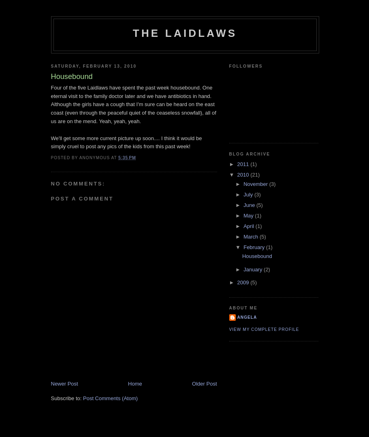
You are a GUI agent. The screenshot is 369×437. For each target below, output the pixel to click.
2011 (244, 164)
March (251, 237)
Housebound (257, 256)
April (249, 226)
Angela (247, 317)
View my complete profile (264, 329)
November (256, 184)
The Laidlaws (185, 33)
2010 (244, 175)
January (253, 269)
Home (135, 384)
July (248, 195)
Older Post (204, 384)
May (249, 216)
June (249, 205)
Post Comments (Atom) (110, 398)
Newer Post (64, 384)
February (254, 247)
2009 (244, 282)
